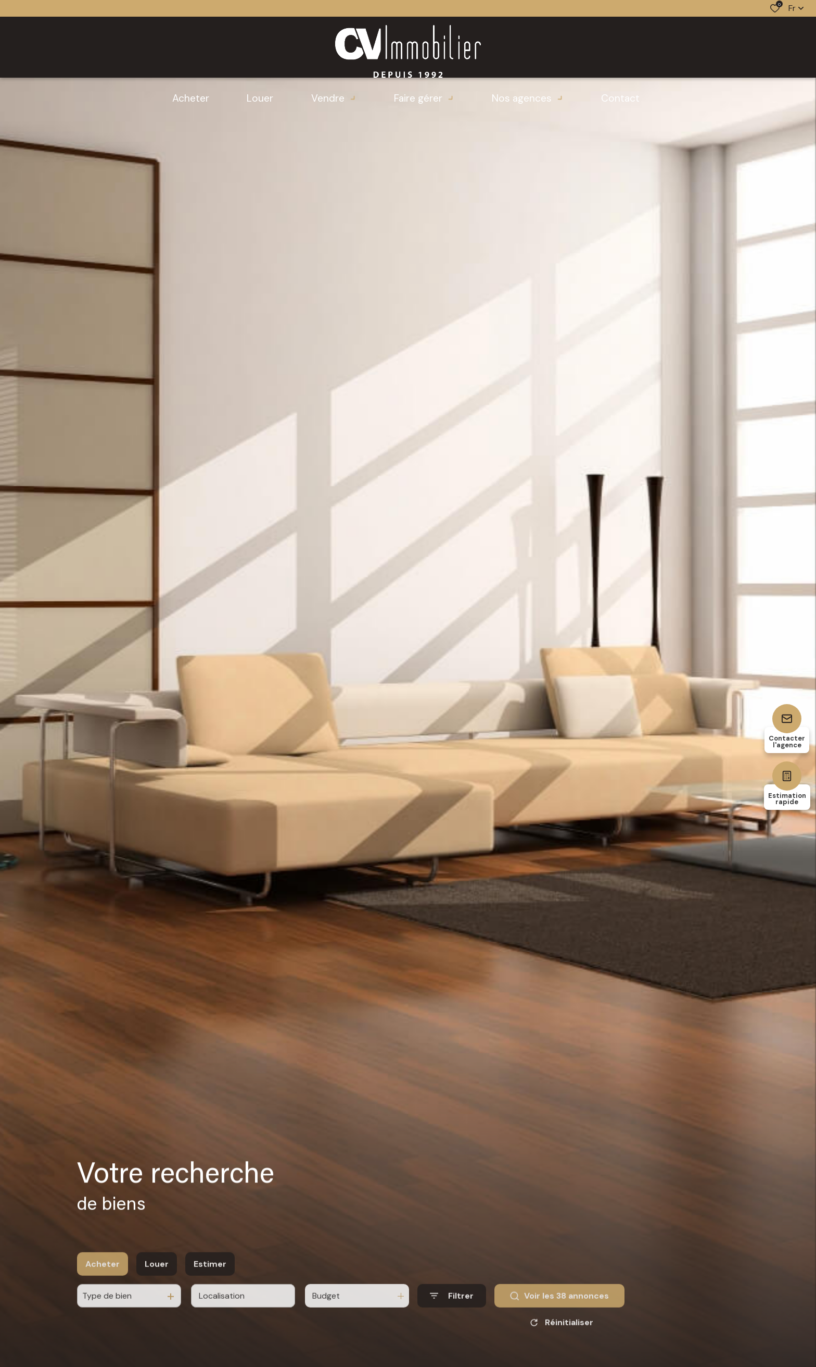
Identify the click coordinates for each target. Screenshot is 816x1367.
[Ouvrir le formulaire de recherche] (451, 1309)
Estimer (210, 1277)
